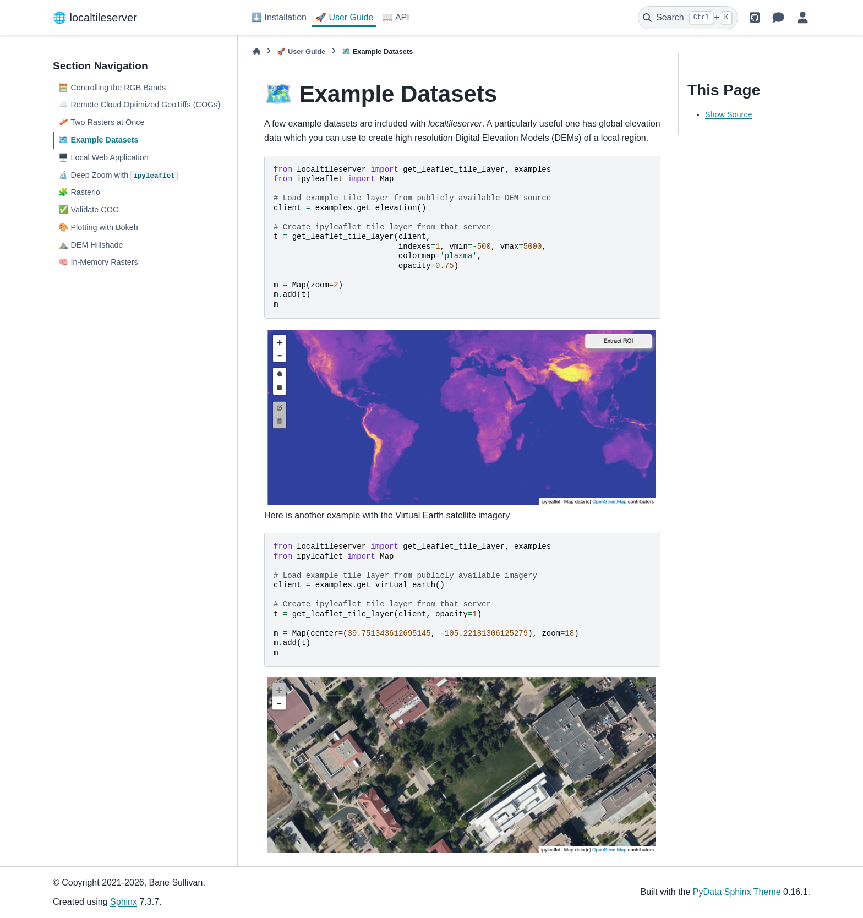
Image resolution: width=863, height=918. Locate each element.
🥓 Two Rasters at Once (101, 122)
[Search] (688, 17)
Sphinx (123, 901)
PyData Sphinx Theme (737, 892)
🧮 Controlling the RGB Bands (112, 87)
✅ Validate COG (88, 209)
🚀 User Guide (344, 17)
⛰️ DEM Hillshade (90, 245)
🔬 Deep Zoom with (117, 176)
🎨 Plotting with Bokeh (98, 227)
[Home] (256, 51)
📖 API (395, 17)
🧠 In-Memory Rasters (98, 262)
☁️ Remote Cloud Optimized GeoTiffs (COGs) (139, 104)
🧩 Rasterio (79, 192)
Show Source (728, 114)
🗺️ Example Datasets (98, 139)
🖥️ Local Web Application (103, 157)
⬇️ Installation (279, 17)
